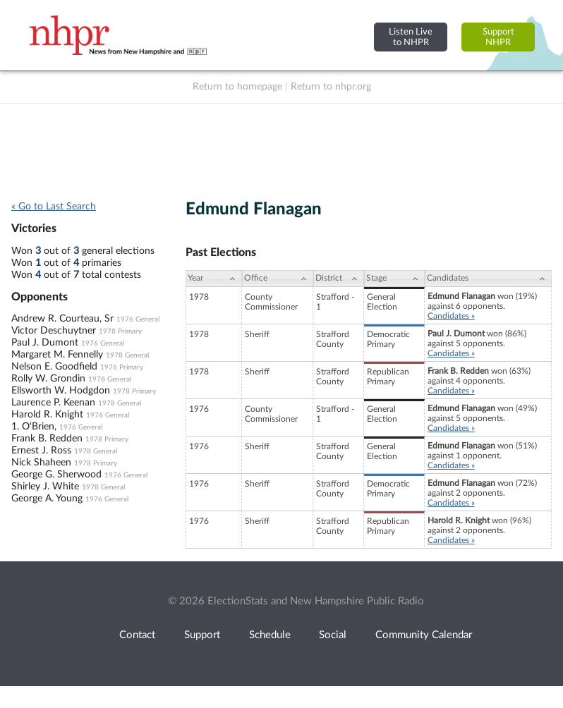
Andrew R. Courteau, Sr (62, 319)
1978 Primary (120, 331)
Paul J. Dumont (44, 343)
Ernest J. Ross (41, 451)
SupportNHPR (498, 37)
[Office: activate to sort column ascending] (277, 278)
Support (202, 635)
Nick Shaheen (41, 463)
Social (332, 635)
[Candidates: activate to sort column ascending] (488, 278)
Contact (137, 635)
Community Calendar (423, 635)
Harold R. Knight (47, 415)
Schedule (270, 635)
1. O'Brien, (33, 427)
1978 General (127, 355)
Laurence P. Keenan (53, 403)
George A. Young (47, 498)
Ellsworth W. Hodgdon (60, 391)
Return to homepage (237, 87)
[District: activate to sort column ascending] (338, 278)
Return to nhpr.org (331, 87)
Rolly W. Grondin (48, 379)
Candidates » (451, 316)
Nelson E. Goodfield (54, 367)
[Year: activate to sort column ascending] (214, 278)
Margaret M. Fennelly (57, 355)
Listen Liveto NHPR (410, 37)
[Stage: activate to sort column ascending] (394, 278)
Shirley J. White (45, 487)
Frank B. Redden (47, 439)
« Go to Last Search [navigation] (53, 207)
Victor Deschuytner (53, 331)
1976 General (137, 319)
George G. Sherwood (56, 475)
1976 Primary (121, 367)
